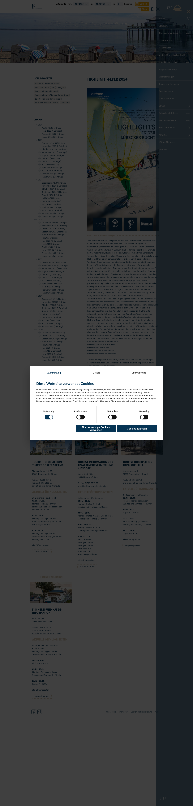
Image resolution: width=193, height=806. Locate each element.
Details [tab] (96, 372)
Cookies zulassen (137, 428)
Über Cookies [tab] (139, 372)
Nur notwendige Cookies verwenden (96, 428)
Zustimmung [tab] (54, 372)
